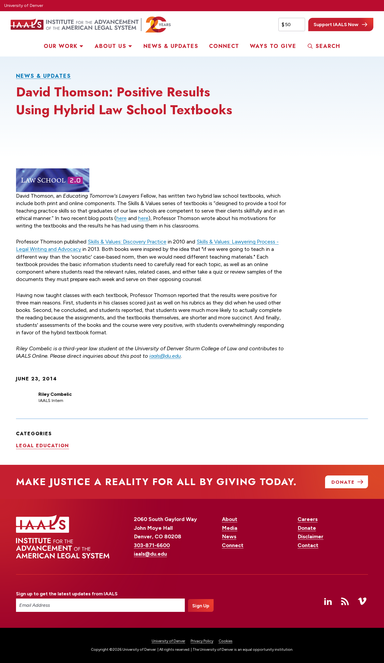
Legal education (42, 445)
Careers (308, 519)
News (229, 537)
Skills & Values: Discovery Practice (127, 241)
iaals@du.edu (165, 355)
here (121, 218)
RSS (345, 601)
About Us (110, 46)
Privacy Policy (202, 641)
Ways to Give (273, 46)
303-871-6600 (152, 545)
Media (229, 528)
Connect (224, 46)
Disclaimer (310, 537)
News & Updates (170, 46)
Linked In (328, 601)
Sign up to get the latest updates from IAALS (67, 594)
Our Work (61, 46)
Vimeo (362, 601)
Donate (307, 528)
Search (327, 46)
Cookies (226, 641)
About (229, 519)
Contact (308, 545)
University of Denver (23, 5)
